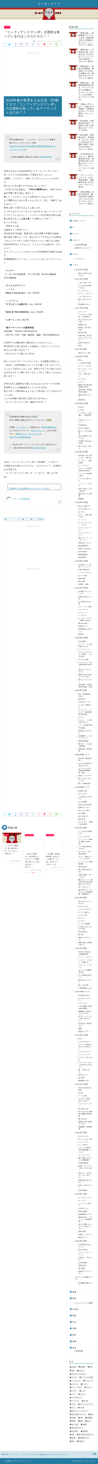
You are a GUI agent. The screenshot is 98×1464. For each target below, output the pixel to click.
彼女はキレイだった (85, 981)
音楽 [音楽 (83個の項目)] (73, 1441)
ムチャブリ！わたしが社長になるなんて (85, 1065)
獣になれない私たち (85, 447)
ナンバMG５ (83, 1145)
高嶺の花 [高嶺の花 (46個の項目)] (81, 1441)
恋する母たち (84, 816)
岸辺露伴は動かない (85, 1284)
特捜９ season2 (85, 549)
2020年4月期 (81, 690)
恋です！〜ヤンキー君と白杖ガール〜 (85, 1018)
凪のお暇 (82, 581)
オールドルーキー (85, 1198)
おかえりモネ (84, 906)
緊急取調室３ (84, 554)
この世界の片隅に (85, 363)
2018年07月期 (81, 356)
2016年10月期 (81, 270)
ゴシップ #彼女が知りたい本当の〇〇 (85, 1047)
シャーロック (84, 609)
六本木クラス (84, 1208)
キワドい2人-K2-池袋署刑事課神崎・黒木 (85, 771)
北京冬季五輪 (81, 245)
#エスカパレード (38, 431)
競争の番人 (83, 1231)
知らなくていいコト (85, 681)
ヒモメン (82, 382)
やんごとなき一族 (85, 1139)
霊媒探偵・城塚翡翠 (85, 1128)
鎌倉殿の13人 (84, 1080)
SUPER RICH (84, 995)
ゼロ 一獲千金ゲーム (85, 375)
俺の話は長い (84, 623)
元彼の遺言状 (84, 1163)
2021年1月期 (81, 828)
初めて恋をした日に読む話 (85, 490)
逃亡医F (82, 1078)
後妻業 (81, 499)
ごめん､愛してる (85, 283)
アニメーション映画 (84, 1303)
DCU (80, 1039)
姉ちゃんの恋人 (84, 810)
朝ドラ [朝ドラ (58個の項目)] (89, 1421)
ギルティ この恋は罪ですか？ (85, 721)
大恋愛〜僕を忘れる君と (85, 442)
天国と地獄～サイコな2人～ (85, 876)
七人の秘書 (83, 802)
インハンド (83, 520)
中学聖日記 (83, 425)
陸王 (80, 345)
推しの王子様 (84, 985)
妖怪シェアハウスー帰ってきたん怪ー (85, 1168)
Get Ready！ (84, 1250)
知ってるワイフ (84, 887)
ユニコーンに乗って (85, 1205)
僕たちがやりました (85, 300)
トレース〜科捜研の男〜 (85, 475)
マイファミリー (84, 1155)
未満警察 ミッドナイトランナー (85, 737)
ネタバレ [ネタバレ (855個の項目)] (82, 1394)
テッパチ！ (83, 1200)
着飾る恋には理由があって (85, 944)
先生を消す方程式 (85, 805)
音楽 (42, 519)
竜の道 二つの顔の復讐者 (85, 745)
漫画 (74, 1316)
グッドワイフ (84, 466)
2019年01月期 (81, 452)
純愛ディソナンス (85, 1234)
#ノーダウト (22, 427)
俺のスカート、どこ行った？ (85, 539)
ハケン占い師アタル (85, 480)
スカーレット (84, 612)
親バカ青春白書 (84, 783)
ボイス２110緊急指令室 (85, 971)
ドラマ (7, 27)
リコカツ (82, 921)
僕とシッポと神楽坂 (85, 432)
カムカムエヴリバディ (85, 999)
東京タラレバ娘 (84, 353)
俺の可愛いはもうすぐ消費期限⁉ (85, 1159)
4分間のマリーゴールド (85, 593)
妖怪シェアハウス (85, 776)
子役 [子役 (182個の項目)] (81, 1417)
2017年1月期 (81, 349)
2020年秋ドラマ (82, 787)
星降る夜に (83, 1265)
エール (81, 717)
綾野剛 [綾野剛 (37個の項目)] (84, 1424)
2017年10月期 (81, 308)
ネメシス (82, 918)
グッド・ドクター (85, 366)
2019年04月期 (81, 502)
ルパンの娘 (83, 575)
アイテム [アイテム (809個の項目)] (74, 1377)
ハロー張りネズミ (85, 296)
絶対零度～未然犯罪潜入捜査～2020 (86, 686)
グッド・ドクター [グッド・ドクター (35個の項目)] (77, 1387)
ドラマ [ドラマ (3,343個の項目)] (73, 1394)
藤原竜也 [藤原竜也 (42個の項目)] (85, 1431)
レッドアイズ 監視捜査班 (85, 863)
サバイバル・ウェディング (85, 370)
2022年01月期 (81, 1035)
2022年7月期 (81, 1194)
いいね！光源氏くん (85, 706)
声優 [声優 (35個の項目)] (91, 1414)
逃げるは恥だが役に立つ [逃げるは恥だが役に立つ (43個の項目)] (86, 1434)
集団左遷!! (82, 557)
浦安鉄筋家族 (84, 741)
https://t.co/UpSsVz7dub (20, 146)
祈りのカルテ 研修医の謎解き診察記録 (85, 1114)
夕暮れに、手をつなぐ (85, 1259)
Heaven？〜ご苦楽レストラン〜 (85, 566)
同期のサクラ (84, 626)
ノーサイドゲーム (85, 573)
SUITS (81, 407)
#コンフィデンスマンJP (31, 434)
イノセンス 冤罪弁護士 (85, 462)
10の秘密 (82, 641)
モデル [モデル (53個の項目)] (73, 1404)
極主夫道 (82, 819)
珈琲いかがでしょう (85, 939)
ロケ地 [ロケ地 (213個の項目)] (82, 1407)
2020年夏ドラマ (82, 755)
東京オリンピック (83, 248)
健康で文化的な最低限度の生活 (85, 386)
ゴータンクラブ (49, 3)
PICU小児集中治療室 (85, 1089)
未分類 (75, 1309)
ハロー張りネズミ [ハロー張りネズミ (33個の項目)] (77, 1397)
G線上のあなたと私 (85, 598)
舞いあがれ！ (84, 1119)
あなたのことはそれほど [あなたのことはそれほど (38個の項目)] (79, 1374)
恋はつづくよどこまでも (85, 671)
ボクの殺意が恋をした (85, 976)
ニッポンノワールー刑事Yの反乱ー (85, 619)
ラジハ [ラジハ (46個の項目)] (73, 1407)
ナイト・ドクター (85, 957)
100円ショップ (78, 221)
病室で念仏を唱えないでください (85, 676)
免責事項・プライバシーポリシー (17, 1461)
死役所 (81, 634)
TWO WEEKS (84, 570)
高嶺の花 (82, 400)
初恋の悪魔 (83, 1211)
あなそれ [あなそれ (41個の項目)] (81, 1370)
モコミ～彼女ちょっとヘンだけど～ (85, 858)
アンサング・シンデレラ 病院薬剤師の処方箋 (85, 712)
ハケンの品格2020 (86, 725)
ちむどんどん (84, 1136)
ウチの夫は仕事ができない (85, 287)
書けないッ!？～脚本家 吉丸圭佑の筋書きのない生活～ (85, 882)
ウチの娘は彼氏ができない (85, 848)
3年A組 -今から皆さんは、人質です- (86, 457)
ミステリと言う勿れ (85, 1059)
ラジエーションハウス (85, 534)
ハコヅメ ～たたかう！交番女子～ (85, 961)
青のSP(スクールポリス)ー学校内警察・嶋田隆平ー (86, 892)
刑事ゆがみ (83, 325)
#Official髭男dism (44, 146)
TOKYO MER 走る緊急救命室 (85, 953)
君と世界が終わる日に (85, 871)
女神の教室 (83, 1263)
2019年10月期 (81, 588)
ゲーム (75, 234)
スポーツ (76, 240)
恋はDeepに (83, 932)
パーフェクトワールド (85, 529)
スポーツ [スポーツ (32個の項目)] (88, 1387)
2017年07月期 (81, 279)
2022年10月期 (81, 1084)
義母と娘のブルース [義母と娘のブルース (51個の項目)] (77, 1428)
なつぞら (82, 512)
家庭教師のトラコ (85, 1214)
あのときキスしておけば (85, 902)
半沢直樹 (82, 728)
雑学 (74, 1335)
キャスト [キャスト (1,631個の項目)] (85, 1384)
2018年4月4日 (40, 448)
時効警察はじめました (85, 630)
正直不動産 (83, 1190)
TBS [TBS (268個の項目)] (73, 1370)
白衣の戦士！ (84, 552)
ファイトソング (84, 1055)
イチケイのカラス (85, 909)
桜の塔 (81, 935)
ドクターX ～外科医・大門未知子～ (85, 316)
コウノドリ (83, 312)
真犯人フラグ (84, 1031)
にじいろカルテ (84, 836)
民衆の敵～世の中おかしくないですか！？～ (85, 338)
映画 (74, 1298)
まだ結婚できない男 (85, 603)
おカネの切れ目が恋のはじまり (85, 764)
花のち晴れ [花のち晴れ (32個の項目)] (75, 1431)
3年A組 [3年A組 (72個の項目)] (74, 1367)
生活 (74, 1322)
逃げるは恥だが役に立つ (85, 274)
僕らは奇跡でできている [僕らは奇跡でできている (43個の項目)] (79, 1414)
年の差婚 (82, 813)
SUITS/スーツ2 (84, 702)
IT (73, 227)
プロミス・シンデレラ (85, 966)
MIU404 (82, 699)
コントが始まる (84, 912)
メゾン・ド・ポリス (85, 485)
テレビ (26, 519)
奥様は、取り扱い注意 (85, 329)
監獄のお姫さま (84, 343)
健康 (74, 1292)
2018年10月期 (81, 403)
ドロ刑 (81, 410)
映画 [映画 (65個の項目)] (81, 1421)
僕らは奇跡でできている (85, 437)
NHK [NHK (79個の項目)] (90, 1367)
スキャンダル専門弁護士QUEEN (85, 470)
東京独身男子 (84, 546)
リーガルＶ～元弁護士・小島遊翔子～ (85, 415)
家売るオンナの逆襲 (85, 495)
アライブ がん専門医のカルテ (85, 645)
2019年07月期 (81, 561)
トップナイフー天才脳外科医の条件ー (85, 665)
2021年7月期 (81, 948)
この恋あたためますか (85, 798)
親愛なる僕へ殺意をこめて (85, 1123)
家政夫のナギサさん (85, 732)
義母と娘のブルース (85, 396)
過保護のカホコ (84, 304)
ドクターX (82, 615)
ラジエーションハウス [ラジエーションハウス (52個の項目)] (86, 1404)
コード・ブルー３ (85, 293)
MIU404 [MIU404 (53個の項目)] (82, 1367)
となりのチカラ (84, 1042)
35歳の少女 (83, 791)
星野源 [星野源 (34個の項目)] (73, 1421)
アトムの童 (83, 1096)
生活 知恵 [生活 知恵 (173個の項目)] (75, 1424)
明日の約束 (83, 332)
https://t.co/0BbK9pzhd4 (20, 437)
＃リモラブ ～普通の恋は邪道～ (85, 823)
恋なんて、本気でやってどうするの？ (85, 1175)
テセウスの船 (84, 659)
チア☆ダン (83, 379)
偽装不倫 (82, 578)
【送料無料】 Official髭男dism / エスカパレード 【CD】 (29, 488)
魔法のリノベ (84, 1237)
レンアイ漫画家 (84, 924)
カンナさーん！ (84, 291)
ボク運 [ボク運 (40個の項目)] (86, 1401)
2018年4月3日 (45, 157)
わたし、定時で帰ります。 (85, 516)
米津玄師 (79, 1351)
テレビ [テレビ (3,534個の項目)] (83, 1391)
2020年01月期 (81, 638)
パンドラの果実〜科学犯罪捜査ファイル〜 (85, 1150)
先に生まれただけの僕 (85, 321)
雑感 (74, 1341)
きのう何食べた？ (85, 509)
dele (80, 360)
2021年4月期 (81, 898)
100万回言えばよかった (85, 1246)
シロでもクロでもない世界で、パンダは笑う (85, 654)
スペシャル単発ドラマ (84, 1278)
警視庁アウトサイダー (85, 1272)
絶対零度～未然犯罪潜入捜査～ (85, 391)
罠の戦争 (82, 1268)
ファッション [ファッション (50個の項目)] (75, 1401)
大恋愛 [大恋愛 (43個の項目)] (73, 1417)
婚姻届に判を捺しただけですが (85, 1012)
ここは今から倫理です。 (85, 832)
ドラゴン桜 (83, 915)
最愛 (80, 1028)
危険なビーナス (84, 807)
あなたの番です (84, 506)
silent (81, 1093)
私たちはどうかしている (85, 780)
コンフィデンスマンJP (13, 519)
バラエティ (80, 259)
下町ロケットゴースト (85, 421)
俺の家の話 (83, 867)
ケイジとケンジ (84, 649)
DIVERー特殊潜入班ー (85, 759)
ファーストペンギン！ (85, 1105)
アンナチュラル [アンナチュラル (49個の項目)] (76, 1380)
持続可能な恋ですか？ (85, 1181)
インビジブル (84, 1142)
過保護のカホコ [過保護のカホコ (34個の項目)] (84, 1438)
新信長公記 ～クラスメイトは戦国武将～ (85, 1219)
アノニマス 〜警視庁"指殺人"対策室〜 (85, 842)
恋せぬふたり (84, 1075)
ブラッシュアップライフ (85, 1254)
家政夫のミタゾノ (85, 543)
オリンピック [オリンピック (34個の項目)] (89, 1380)
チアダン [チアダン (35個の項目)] (74, 1391)
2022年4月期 (81, 1133)
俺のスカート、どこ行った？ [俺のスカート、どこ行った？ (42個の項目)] (80, 1411)
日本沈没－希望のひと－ (85, 1025)
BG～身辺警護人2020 (85, 695)
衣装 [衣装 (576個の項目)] (73, 1434)
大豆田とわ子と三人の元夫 (85, 928)
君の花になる (84, 1109)
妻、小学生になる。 (84, 1071)
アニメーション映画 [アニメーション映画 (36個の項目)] (87, 1377)
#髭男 (33, 146)
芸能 (74, 1328)
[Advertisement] (33, 73)
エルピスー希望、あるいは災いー (85, 1100)
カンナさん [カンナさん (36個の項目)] (75, 1384)
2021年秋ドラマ (82, 992)
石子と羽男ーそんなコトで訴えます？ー (85, 1226)
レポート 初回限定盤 (21, 499)
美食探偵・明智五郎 (85, 750)
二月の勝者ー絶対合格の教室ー (85, 1007)
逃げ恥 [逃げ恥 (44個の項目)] (73, 1438)
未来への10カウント (85, 1186)
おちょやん (83, 794)
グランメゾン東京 (85, 607)
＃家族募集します (85, 988)
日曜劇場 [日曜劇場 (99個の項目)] (89, 1417)
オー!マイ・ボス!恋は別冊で (85, 853)
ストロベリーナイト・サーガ (85, 524)
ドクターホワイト (85, 1052)
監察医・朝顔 (84, 584)
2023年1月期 (81, 1241)
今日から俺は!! (84, 428)
